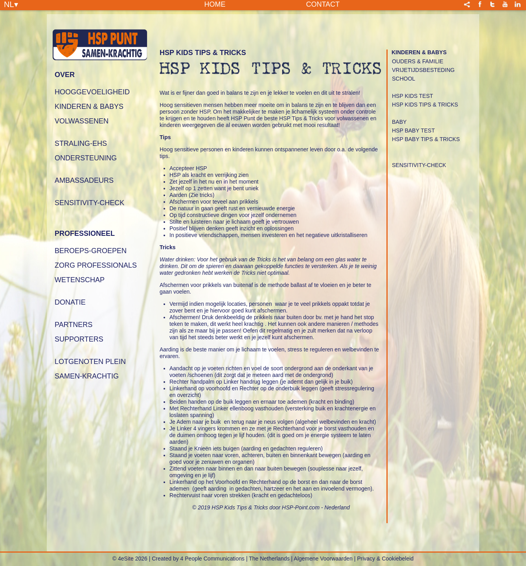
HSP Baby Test (413, 130)
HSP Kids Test (412, 96)
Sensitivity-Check (419, 165)
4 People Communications (212, 558)
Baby (399, 122)
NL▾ (11, 4)
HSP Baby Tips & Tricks (426, 139)
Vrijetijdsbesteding (423, 70)
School (403, 78)
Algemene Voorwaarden (323, 558)
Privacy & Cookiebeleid (385, 558)
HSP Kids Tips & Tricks (425, 104)
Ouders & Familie (417, 61)
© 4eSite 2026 (129, 558)
